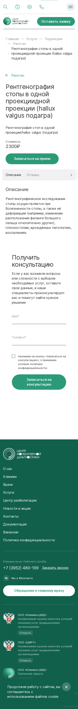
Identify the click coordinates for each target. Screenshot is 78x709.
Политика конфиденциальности (29, 540)
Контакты (11, 516)
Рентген (19, 44)
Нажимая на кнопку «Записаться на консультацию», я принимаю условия (42, 362)
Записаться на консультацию (39, 381)
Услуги (31, 39)
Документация (15, 524)
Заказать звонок (55, 568)
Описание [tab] (13, 175)
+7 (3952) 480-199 (21, 568)
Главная (12, 39)
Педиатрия (53, 39)
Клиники (10, 477)
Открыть (25, 632)
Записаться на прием (32, 159)
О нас (7, 469)
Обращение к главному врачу (39, 590)
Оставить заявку (56, 21)
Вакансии (10, 532)
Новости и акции (17, 508)
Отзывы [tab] (33, 175)
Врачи (8, 484)
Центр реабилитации (20, 500)
